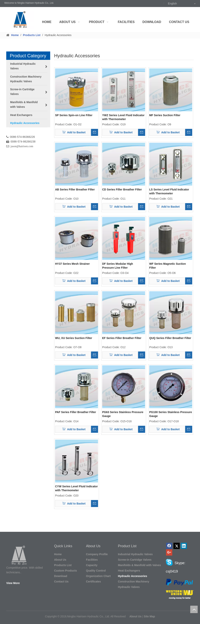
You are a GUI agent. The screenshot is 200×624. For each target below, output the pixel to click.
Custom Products (65, 570)
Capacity (91, 565)
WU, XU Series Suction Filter (73, 338)
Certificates (93, 581)
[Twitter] (176, 546)
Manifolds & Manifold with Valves (139, 565)
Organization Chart (98, 576)
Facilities (92, 559)
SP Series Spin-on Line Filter (73, 115)
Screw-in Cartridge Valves (135, 559)
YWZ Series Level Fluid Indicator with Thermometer (123, 117)
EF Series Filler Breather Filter (121, 338)
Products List (62, 565)
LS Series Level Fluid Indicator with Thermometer (169, 191)
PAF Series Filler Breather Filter (75, 412)
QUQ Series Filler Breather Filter (170, 338)
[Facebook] (169, 546)
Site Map (149, 616)
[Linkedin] (184, 546)
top (194, 609)
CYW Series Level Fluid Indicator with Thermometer (76, 488)
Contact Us (61, 581)
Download (60, 576)
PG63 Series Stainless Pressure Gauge (122, 414)
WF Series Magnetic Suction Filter (167, 265)
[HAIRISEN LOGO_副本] (19, 556)
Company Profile (97, 554)
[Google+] (169, 552)
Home (58, 554)
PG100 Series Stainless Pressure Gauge (170, 414)
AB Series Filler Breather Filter (75, 189)
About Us (60, 559)
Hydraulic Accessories (132, 576)
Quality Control (96, 570)
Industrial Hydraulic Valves (135, 554)
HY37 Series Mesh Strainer (72, 263)
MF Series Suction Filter (164, 115)
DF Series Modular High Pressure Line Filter (117, 265)
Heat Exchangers (129, 570)
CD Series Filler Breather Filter (122, 189)
